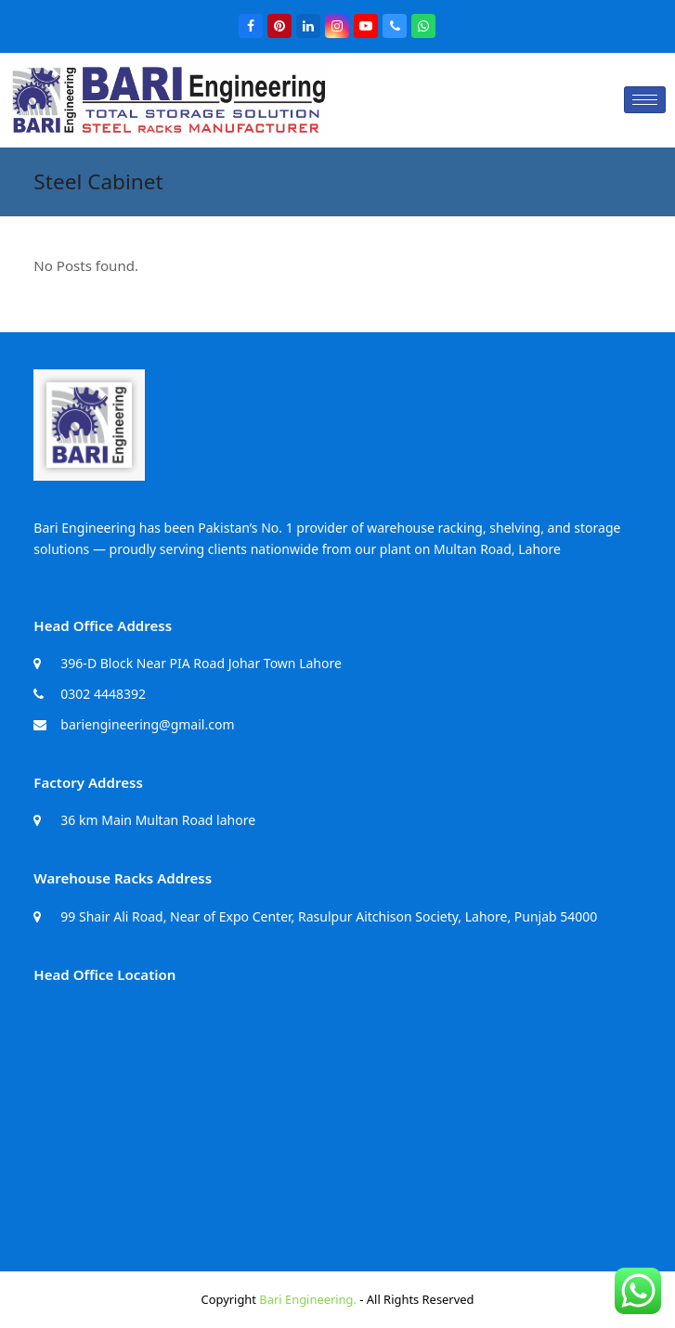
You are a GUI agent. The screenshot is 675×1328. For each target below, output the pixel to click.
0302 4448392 (103, 694)
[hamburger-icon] (645, 99)
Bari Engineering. (308, 1299)
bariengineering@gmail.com (147, 724)
